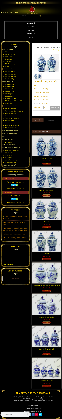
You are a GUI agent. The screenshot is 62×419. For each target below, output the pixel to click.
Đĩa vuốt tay (8, 157)
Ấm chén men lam (10, 113)
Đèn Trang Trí (8, 81)
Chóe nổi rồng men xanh (46, 350)
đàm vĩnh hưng (8, 264)
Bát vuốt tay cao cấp (11, 160)
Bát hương (8, 52)
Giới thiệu (31, 26)
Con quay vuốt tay (10, 162)
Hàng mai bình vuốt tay (11, 150)
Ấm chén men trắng (10, 108)
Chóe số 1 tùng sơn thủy (46, 191)
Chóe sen (46, 254)
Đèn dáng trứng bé (10, 89)
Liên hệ (31, 37)
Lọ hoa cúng (8, 56)
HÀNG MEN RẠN (8, 139)
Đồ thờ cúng (8, 49)
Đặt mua (46, 164)
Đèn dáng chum (9, 96)
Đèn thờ (7, 66)
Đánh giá (50, 121)
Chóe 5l (46, 223)
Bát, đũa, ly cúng (10, 64)
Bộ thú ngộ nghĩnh (10, 133)
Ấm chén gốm (9, 116)
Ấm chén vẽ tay (9, 120)
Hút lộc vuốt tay (9, 153)
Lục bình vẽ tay (9, 79)
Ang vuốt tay (8, 155)
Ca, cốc (6, 136)
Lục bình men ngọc (10, 74)
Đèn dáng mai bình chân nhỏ (13, 101)
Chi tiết (38, 121)
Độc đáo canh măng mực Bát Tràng (14, 234)
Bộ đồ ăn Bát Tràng (10, 130)
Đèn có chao (8, 103)
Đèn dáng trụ (9, 94)
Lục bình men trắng (10, 76)
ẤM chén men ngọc (10, 123)
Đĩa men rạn (8, 142)
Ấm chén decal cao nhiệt (12, 125)
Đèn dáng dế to (9, 86)
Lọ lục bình (7, 69)
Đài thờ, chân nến (10, 54)
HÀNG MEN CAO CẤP (10, 165)
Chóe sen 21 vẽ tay (47, 382)
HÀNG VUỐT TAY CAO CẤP (11, 148)
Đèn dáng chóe (9, 91)
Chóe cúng (8, 61)
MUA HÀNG (55, 108)
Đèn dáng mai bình (10, 98)
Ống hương (8, 59)
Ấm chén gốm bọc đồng (12, 118)
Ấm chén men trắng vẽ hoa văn (14, 111)
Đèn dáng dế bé (9, 84)
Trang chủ (31, 23)
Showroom (31, 33)
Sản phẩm (31, 30)
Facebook (16, 278)
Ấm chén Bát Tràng (10, 106)
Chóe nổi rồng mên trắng (46, 318)
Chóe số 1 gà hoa (46, 159)
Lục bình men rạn (10, 71)
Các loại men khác (10, 128)
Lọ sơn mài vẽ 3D (9, 145)
